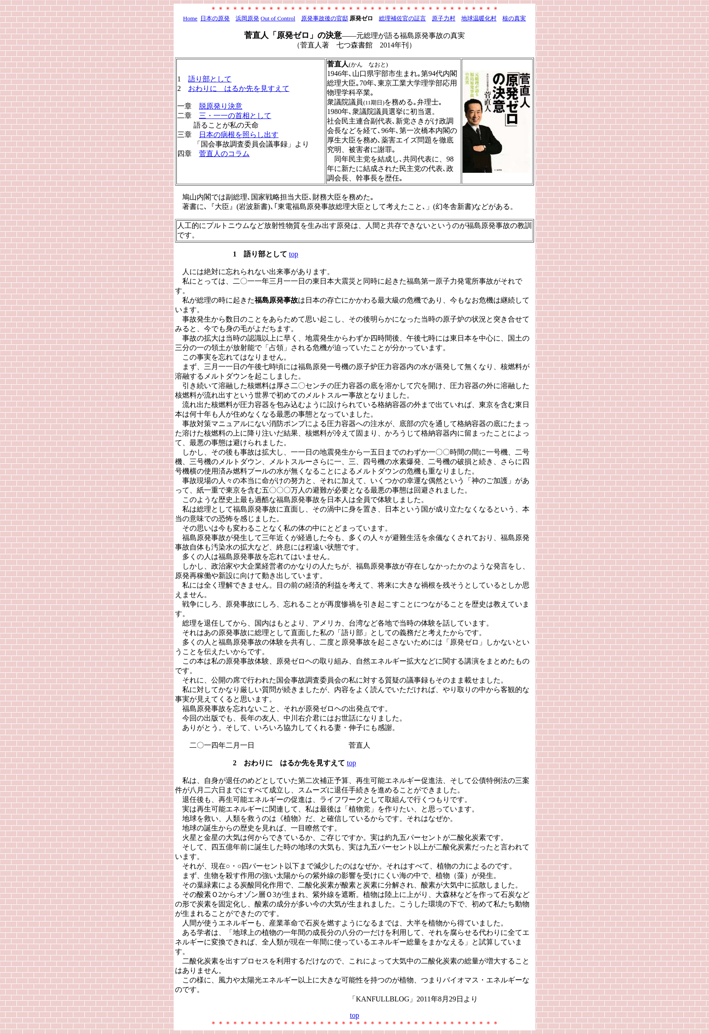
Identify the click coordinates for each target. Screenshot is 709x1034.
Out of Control (277, 18)
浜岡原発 (247, 18)
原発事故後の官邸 (324, 18)
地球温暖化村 (478, 18)
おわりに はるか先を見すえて (238, 88)
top (293, 254)
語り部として (210, 79)
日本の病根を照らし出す (239, 134)
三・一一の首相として (235, 115)
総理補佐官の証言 (402, 18)
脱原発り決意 (220, 106)
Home (190, 18)
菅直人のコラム (224, 153)
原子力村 (443, 18)
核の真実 (514, 18)
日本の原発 (215, 18)
